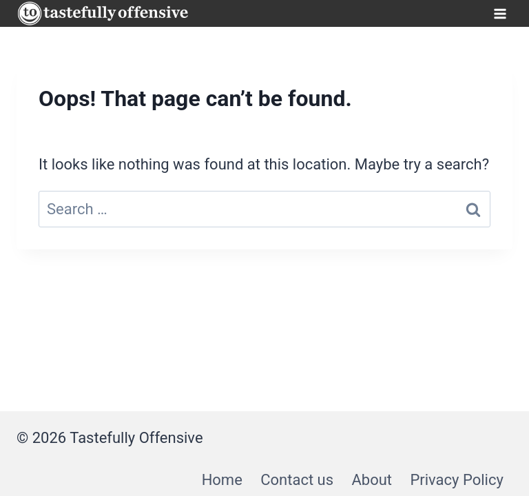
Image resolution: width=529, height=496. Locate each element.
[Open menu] (499, 13)
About (371, 479)
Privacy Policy (456, 479)
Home (222, 479)
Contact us (296, 479)
